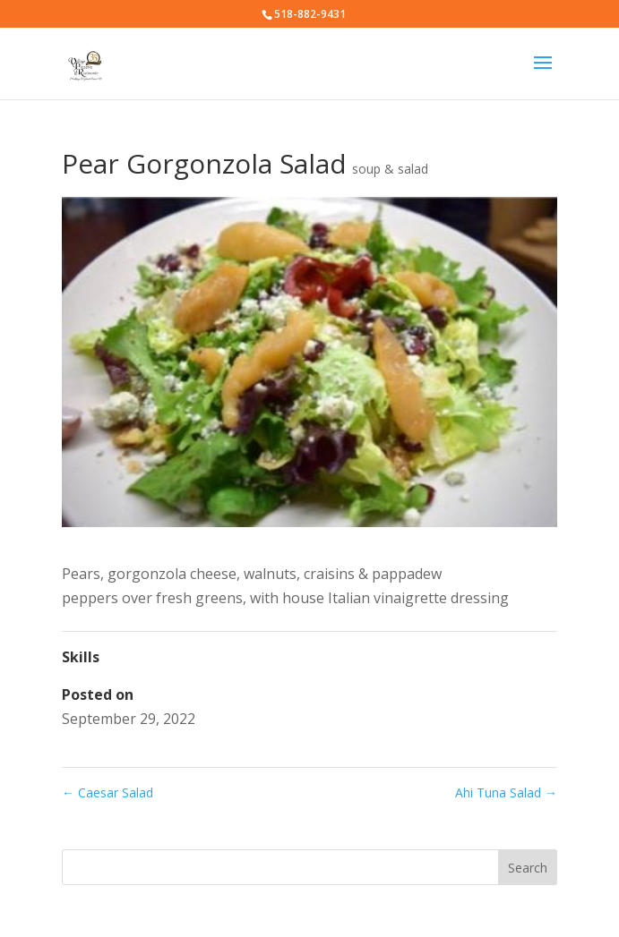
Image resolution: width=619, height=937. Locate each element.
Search (527, 867)
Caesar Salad (107, 792)
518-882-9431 (310, 13)
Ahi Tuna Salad (506, 792)
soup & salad (390, 168)
